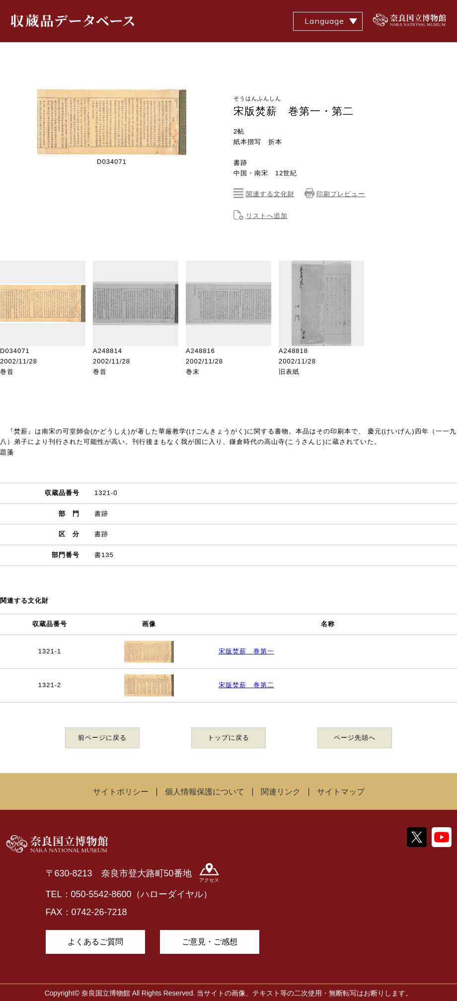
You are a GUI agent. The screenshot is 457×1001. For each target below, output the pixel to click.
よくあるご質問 (95, 941)
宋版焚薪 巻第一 (246, 651)
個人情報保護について (204, 791)
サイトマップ (341, 791)
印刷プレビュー (340, 194)
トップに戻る (228, 737)
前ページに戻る (102, 737)
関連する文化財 (270, 194)
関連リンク (281, 791)
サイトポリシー (121, 791)
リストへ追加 (267, 215)
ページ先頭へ (355, 737)
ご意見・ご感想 (209, 941)
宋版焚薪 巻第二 (246, 685)
